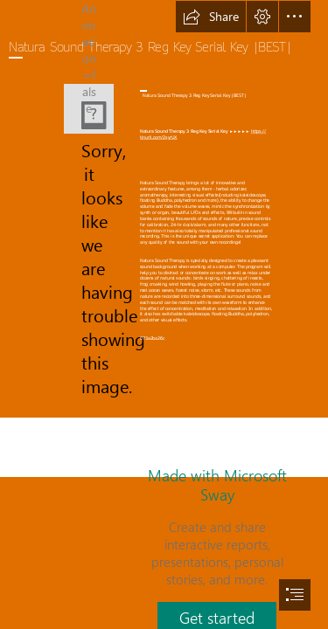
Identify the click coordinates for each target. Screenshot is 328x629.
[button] (211, 16)
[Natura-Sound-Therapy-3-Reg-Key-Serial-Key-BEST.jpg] (89, 109)
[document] (164, 314)
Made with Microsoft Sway (217, 485)
